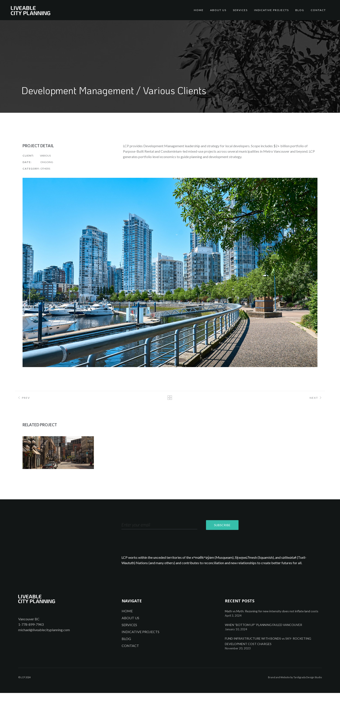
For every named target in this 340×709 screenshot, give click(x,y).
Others (45, 168)
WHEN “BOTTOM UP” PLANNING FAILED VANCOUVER (263, 641)
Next (316, 398)
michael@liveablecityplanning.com (44, 646)
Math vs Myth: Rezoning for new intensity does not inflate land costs (271, 627)
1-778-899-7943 (31, 640)
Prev (23, 398)
